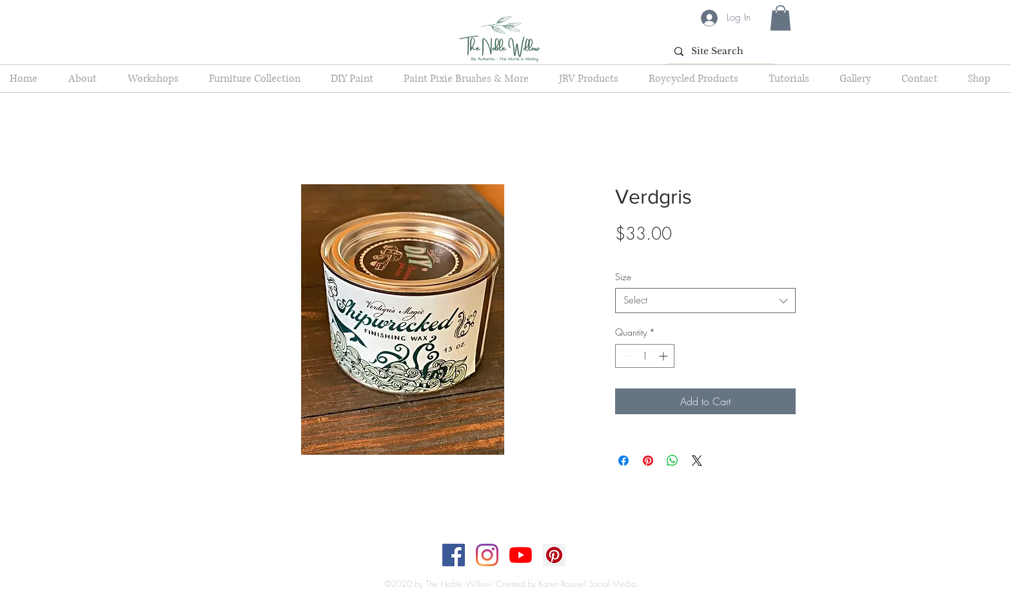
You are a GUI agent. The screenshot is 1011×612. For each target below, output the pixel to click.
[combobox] (705, 300)
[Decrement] (625, 356)
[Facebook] (453, 555)
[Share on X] (697, 460)
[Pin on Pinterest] (648, 460)
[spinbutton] (644, 356)
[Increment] (664, 356)
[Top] (497, 570)
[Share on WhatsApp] (672, 460)
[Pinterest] (554, 555)
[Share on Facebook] (623, 460)
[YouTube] (520, 555)
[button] (780, 17)
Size (623, 277)
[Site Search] (719, 51)
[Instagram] (487, 555)
